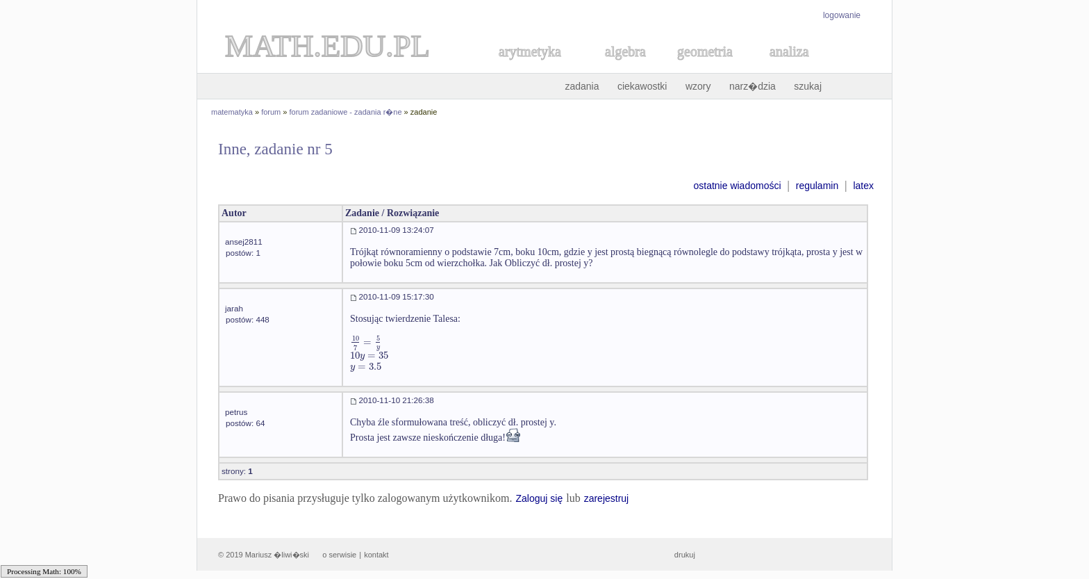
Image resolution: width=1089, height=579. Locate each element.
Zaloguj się (539, 498)
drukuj (684, 555)
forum (271, 112)
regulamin (817, 185)
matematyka (232, 112)
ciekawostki (642, 86)
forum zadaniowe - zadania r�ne (346, 112)
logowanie (842, 15)
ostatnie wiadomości (737, 185)
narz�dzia (752, 86)
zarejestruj (606, 498)
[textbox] (366, 342)
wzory (698, 86)
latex (863, 185)
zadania (582, 86)
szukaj (808, 86)
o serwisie (339, 555)
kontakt (376, 555)
